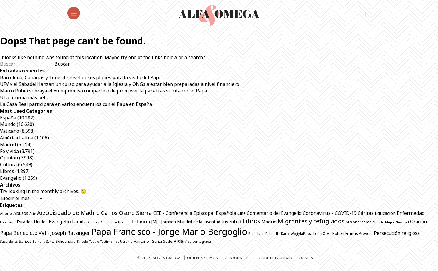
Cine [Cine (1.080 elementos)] (241, 213)
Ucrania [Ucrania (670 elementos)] (126, 241)
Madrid (8, 144)
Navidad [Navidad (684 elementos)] (402, 222)
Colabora (232, 257)
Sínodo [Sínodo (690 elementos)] (82, 241)
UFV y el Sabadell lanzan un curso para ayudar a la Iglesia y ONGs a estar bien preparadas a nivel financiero (119, 84)
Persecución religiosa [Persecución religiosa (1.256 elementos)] (397, 233)
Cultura (8, 164)
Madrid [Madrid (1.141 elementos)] (269, 222)
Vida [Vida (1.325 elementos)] (179, 241)
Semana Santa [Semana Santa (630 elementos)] (44, 242)
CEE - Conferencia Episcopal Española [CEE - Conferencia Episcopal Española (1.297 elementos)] (194, 213)
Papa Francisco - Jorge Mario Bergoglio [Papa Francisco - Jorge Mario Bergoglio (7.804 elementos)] (169, 231)
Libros (7, 171)
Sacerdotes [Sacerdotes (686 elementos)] (9, 241)
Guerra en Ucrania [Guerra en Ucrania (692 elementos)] (116, 222)
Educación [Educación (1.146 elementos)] (385, 213)
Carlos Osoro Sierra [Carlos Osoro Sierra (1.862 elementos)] (126, 212)
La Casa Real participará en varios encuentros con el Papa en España (76, 104)
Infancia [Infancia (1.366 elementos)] (141, 221)
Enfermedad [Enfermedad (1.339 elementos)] (411, 213)
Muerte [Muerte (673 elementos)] (378, 222)
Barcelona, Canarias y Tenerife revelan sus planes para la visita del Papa (80, 77)
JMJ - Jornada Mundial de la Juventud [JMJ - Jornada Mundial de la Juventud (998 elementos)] (185, 222)
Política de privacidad (269, 257)
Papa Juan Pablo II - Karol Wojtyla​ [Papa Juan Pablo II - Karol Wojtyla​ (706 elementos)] (275, 233)
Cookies (305, 257)
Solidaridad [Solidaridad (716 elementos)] (66, 241)
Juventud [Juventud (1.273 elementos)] (231, 221)
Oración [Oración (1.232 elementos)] (418, 221)
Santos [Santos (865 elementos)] (25, 241)
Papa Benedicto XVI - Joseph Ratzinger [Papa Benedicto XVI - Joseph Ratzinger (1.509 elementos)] (45, 233)
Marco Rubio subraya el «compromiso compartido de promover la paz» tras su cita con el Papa (103, 90)
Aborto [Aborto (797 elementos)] (6, 213)
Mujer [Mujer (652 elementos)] (389, 222)
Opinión (9, 157)
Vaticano (9, 131)
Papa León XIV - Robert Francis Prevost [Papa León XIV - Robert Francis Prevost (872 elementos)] (338, 233)
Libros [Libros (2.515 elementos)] (251, 221)
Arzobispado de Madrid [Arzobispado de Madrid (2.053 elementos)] (68, 213)
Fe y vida (9, 151)
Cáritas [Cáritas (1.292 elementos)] (366, 213)
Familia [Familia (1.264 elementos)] (79, 221)
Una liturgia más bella (24, 97)
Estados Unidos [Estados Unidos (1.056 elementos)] (32, 222)
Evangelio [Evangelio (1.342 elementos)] (60, 221)
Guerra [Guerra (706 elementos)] (94, 222)
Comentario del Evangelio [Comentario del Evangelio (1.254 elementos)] (274, 213)
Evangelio (10, 178)
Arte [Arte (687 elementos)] (32, 213)
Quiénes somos (202, 257)
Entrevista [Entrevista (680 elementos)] (8, 222)
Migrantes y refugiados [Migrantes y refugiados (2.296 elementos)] (311, 221)
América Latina (16, 137)
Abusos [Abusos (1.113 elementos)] (20, 213)
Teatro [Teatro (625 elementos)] (94, 242)
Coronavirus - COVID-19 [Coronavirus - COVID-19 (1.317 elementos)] (330, 213)
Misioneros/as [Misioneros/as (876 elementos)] (359, 222)
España (8, 117)
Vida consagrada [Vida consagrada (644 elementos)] (198, 241)
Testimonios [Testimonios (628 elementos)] (109, 242)
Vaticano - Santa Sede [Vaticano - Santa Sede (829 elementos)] (153, 241)
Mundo (8, 124)
